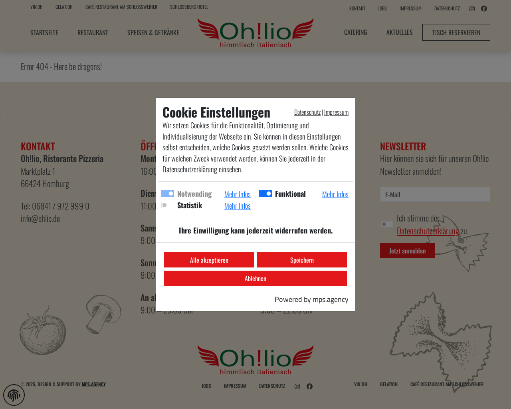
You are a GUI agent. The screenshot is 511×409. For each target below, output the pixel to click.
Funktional (290, 193)
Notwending (194, 193)
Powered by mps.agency (312, 299)
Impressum (336, 112)
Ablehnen (255, 278)
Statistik (189, 205)
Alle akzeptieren (209, 260)
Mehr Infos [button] (237, 193)
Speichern (302, 260)
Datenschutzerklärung (189, 169)
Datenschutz (307, 112)
